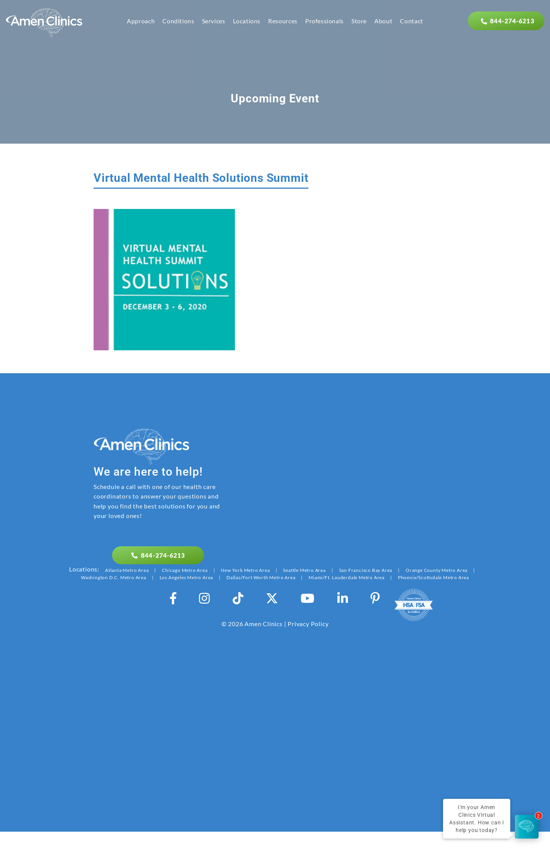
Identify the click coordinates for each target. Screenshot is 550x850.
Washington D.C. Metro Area (113, 577)
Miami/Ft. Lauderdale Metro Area (347, 577)
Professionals (324, 20)
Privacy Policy (308, 623)
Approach (141, 20)
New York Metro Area (245, 570)
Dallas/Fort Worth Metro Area (260, 577)
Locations (247, 20)
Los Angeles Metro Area (187, 577)
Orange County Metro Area (436, 570)
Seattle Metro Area (304, 570)
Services (213, 20)
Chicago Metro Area (184, 570)
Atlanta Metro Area (127, 570)
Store (359, 20)
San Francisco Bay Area (366, 570)
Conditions (178, 20)
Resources (283, 20)
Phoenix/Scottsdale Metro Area (433, 577)
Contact (411, 20)
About (383, 20)
